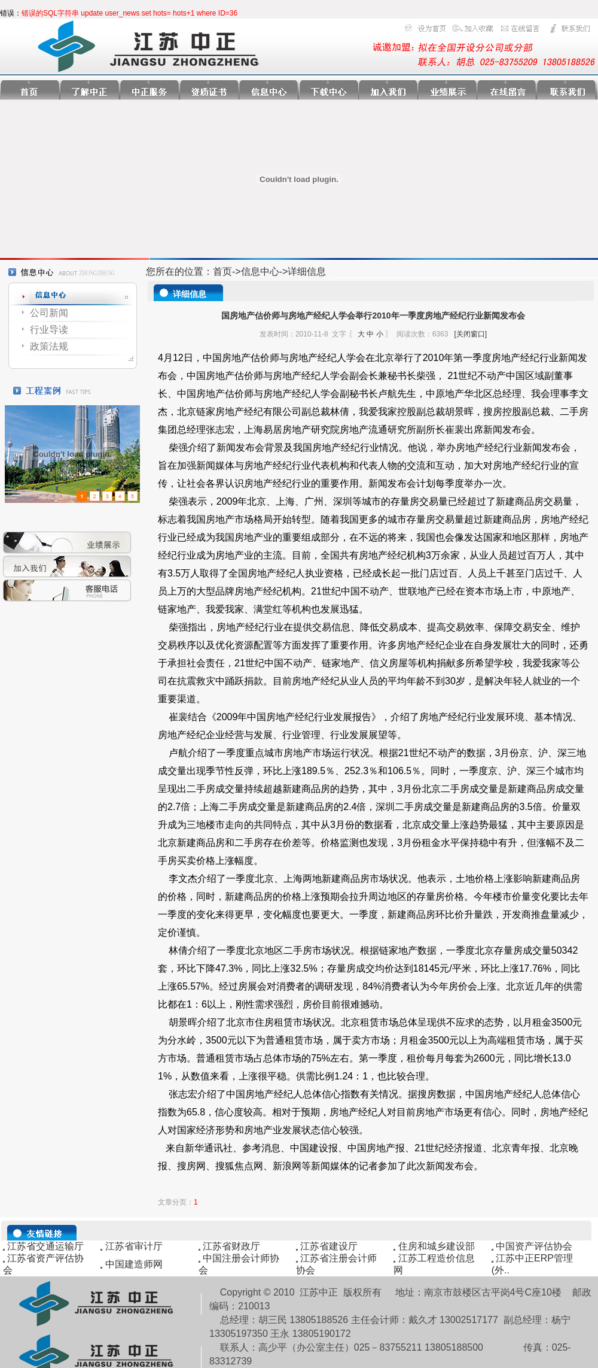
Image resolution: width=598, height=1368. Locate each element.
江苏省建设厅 (329, 1246)
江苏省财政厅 (231, 1246)
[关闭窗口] (470, 334)
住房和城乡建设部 (436, 1246)
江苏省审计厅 (134, 1246)
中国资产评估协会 (534, 1246)
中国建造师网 (134, 1264)
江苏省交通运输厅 (45, 1246)
